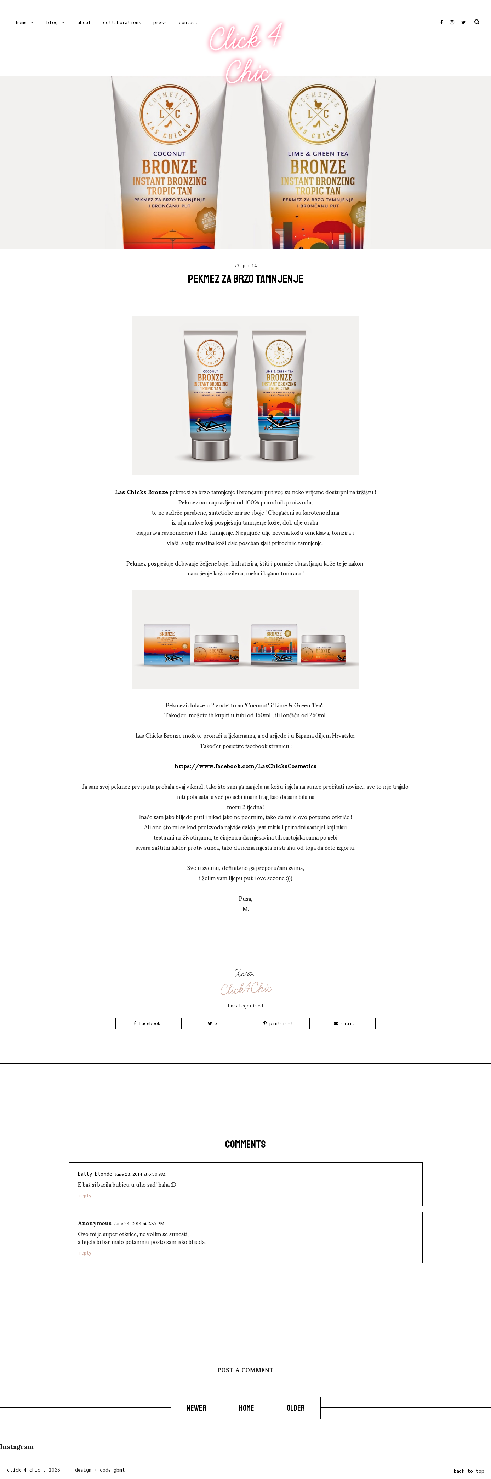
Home (21, 22)
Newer (197, 1408)
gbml (119, 1470)
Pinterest (278, 1024)
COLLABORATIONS (122, 22)
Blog (52, 22)
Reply (85, 1196)
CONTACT (188, 22)
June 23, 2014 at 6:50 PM (140, 1173)
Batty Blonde (95, 1174)
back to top (469, 1471)
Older (296, 1408)
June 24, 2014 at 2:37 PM (139, 1223)
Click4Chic (245, 989)
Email (344, 1024)
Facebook (146, 1024)
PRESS (160, 22)
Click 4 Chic (245, 55)
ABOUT (84, 22)
